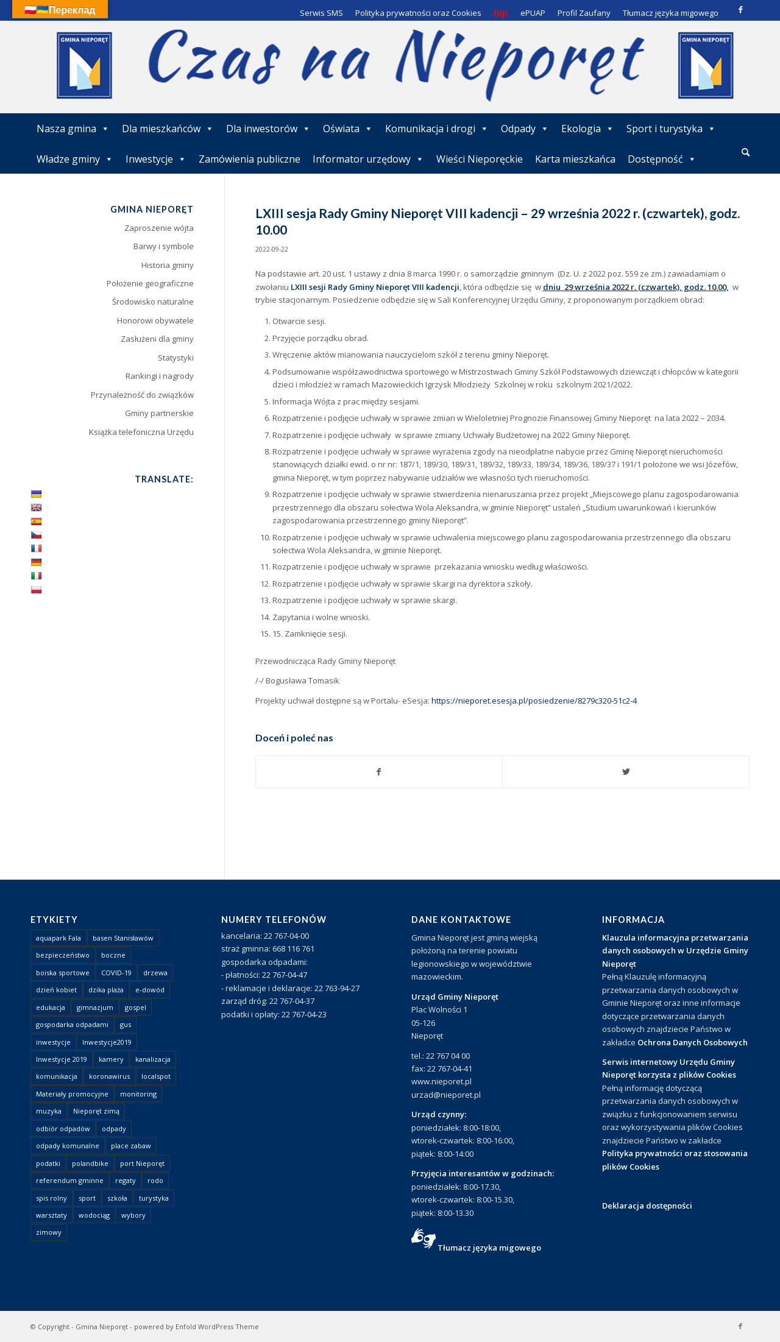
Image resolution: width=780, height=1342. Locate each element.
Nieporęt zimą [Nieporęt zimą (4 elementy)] (96, 1110)
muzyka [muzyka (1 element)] (49, 1110)
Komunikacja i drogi (437, 128)
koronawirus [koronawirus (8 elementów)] (109, 1076)
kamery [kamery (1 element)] (111, 1059)
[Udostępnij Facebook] (379, 772)
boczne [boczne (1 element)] (113, 954)
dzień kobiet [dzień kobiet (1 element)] (56, 989)
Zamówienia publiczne (249, 159)
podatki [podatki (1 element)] (48, 1163)
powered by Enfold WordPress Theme (196, 1326)
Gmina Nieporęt (102, 1326)
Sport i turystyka (671, 128)
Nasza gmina (73, 128)
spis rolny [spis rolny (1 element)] (51, 1198)
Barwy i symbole (163, 246)
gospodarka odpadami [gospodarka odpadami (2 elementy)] (72, 1024)
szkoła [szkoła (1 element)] (117, 1198)
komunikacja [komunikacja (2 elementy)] (56, 1076)
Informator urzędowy (368, 159)
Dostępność (662, 159)
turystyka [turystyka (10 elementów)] (154, 1198)
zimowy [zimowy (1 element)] (49, 1232)
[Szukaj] (746, 152)
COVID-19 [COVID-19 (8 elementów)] (116, 972)
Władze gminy (75, 159)
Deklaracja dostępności (647, 1205)
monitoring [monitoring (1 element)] (138, 1093)
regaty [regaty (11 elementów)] (125, 1180)
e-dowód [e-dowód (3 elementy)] (150, 989)
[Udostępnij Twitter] (626, 772)
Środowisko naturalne (153, 301)
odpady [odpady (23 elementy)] (114, 1128)
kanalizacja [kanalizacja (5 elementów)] (153, 1059)
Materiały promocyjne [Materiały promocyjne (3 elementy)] (72, 1093)
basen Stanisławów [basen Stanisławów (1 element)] (123, 937)
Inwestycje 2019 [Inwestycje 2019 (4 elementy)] (61, 1059)
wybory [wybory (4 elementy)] (133, 1215)
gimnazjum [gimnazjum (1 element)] (95, 1007)
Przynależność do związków (142, 394)
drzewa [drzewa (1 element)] (155, 972)
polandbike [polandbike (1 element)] (90, 1163)
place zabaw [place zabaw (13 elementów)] (131, 1145)
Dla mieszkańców (168, 128)
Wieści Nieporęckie (479, 159)
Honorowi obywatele (155, 320)
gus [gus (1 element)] (125, 1024)
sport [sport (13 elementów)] (87, 1198)
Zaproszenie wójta (159, 227)
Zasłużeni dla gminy (157, 338)
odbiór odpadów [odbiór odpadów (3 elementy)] (63, 1128)
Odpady (525, 128)
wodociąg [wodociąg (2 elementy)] (94, 1215)
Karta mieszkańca (575, 159)
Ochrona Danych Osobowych (692, 1042)
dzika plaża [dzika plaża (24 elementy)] (106, 989)
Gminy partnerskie (159, 413)
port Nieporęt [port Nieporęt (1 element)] (142, 1163)
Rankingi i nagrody (160, 375)
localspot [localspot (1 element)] (156, 1076)
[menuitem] (746, 153)
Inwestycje (156, 159)
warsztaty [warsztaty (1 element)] (51, 1215)
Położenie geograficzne (150, 283)
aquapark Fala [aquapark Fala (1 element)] (58, 937)
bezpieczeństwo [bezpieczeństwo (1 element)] (63, 954)
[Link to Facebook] (740, 9)
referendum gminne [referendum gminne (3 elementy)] (70, 1180)
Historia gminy (167, 265)
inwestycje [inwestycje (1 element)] (53, 1042)
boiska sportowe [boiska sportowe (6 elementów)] (63, 972)
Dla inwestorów (268, 128)
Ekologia (587, 128)
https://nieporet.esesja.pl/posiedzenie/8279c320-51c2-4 (533, 700)
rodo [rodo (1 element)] (155, 1180)
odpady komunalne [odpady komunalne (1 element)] (67, 1145)
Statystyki (176, 357)
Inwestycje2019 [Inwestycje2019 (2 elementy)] (107, 1042)
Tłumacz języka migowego (489, 1247)
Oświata (348, 128)
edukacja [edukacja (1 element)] (50, 1007)
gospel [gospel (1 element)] (135, 1007)
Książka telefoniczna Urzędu (141, 431)
